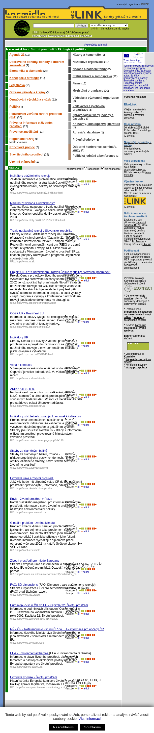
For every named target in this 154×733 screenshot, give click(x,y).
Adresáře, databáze (86, 132)
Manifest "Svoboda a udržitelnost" (32, 203)
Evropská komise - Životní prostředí (33, 677)
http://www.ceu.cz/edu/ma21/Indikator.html (40, 192)
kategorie (140, 325)
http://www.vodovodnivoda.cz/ (33, 378)
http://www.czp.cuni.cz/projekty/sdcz (36, 303)
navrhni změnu (56, 36)
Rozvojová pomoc (22, 147)
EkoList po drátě (133, 236)
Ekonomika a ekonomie (25, 71)
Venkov (23, 142)
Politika (14, 106)
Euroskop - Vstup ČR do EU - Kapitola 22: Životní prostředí (49, 605)
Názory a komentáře (86, 54)
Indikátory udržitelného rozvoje (30, 175)
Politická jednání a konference (93, 155)
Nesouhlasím (63, 727)
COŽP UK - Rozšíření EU (27, 313)
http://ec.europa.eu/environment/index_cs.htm (42, 687)
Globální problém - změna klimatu (32, 523)
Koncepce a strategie (24, 78)
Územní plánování (22, 161)
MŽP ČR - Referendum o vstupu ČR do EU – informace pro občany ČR (57, 629)
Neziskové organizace (87, 62)
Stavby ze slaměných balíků (28, 451)
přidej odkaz (39, 36)
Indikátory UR (19, 337)
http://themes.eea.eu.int (30, 666)
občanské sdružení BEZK (135, 224)
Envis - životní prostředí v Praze (31, 499)
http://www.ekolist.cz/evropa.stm (34, 488)
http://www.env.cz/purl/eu (30, 642)
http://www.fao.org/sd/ (28, 594)
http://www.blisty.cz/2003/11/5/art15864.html (41, 220)
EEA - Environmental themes (29, 653)
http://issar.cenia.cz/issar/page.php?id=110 (40, 440)
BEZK (145, 4)
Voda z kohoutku (21, 365)
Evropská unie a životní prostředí (32, 478)
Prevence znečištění (23, 131)
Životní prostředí (42, 49)
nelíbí (85, 184)
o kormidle (72, 36)
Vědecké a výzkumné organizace (95, 98)
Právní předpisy (83, 139)
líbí (77, 184)
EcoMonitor (138, 241)
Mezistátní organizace (87, 90)
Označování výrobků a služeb (30, 99)
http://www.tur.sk (26, 261)
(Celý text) (129, 135)
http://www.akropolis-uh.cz (31, 405)
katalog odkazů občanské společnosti (32, 16)
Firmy (76, 83)
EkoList (146, 244)
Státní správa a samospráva (92, 76)
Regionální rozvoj (21, 139)
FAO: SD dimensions (24, 584)
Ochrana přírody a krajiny (27, 92)
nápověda (86, 36)
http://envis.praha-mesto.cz (31, 512)
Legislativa (17, 85)
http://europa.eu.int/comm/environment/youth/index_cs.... (48, 574)
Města (12, 142)
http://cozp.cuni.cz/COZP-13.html (35, 354)
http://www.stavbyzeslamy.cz (32, 467)
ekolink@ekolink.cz (134, 169)
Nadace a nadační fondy (89, 69)
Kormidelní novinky (136, 364)
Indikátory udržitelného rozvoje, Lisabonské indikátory (45, 416)
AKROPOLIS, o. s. (22, 389)
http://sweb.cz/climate (28, 550)
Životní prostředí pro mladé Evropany (34, 560)
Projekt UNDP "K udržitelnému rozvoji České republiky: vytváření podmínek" (60, 272)
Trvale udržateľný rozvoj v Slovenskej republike (41, 230)
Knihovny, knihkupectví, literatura (96, 124)
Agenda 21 (17, 54)
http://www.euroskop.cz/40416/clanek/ (37, 618)
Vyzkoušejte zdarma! (95, 44)
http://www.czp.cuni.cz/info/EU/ (34, 327)
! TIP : (35, 32)
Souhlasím (92, 727)
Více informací (90, 719)
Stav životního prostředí (26, 154)
